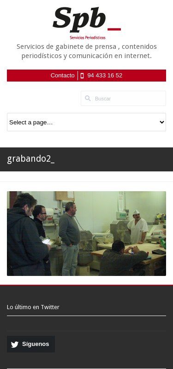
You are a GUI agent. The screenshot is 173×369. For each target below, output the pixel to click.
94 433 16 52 (104, 75)
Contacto (63, 75)
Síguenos (35, 343)
